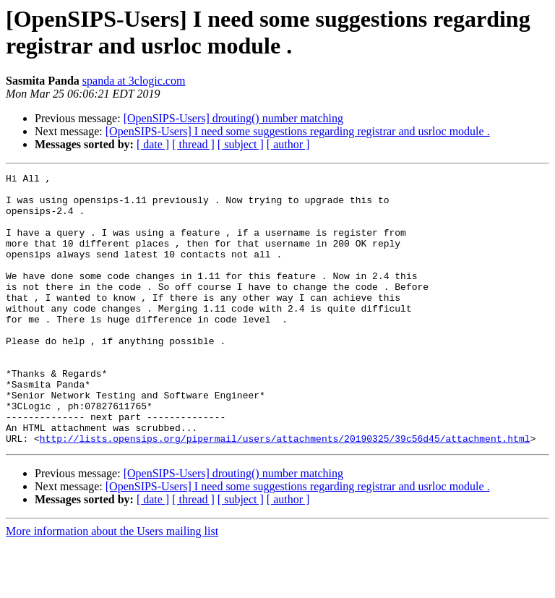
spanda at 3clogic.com (134, 80)
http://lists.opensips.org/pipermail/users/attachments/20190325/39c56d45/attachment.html (285, 492)
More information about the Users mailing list (112, 585)
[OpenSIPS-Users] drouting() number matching (233, 118)
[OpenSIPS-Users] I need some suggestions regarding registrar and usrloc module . (298, 131)
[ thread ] (193, 144)
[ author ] (288, 144)
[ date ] (153, 144)
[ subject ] (241, 144)
